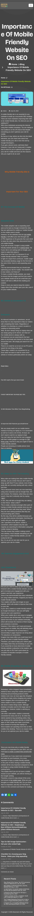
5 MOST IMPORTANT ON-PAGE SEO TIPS (13, 394)
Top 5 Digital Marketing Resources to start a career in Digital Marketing (16, 900)
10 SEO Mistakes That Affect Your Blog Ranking (15, 409)
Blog (22, 64)
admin (5, 111)
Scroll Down (7, 87)
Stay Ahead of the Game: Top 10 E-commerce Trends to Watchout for (17, 883)
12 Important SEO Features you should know (14, 423)
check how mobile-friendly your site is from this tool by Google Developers (15, 141)
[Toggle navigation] (31, 5)
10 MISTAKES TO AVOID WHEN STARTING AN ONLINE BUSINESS (16, 889)
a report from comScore (15, 259)
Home (14, 64)
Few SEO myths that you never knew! (12, 380)
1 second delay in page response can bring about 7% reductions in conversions (16, 633)
